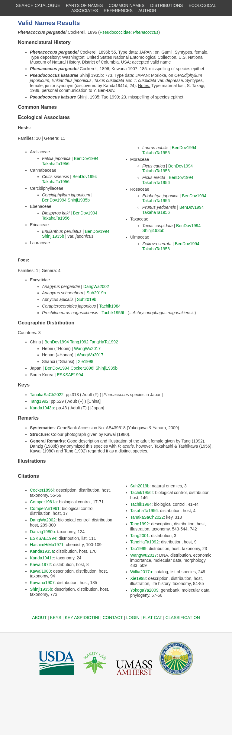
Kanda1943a (42, 407)
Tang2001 (139, 535)
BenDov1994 (86, 158)
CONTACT (113, 617)
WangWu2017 (87, 348)
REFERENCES (118, 10)
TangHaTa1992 (104, 341)
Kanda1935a (42, 551)
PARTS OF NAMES (84, 5)
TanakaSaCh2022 (46, 394)
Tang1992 (79, 341)
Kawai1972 (40, 564)
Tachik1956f (113, 312)
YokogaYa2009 (144, 590)
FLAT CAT (152, 617)
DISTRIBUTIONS (166, 5)
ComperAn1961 (45, 508)
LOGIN (133, 617)
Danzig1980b (42, 531)
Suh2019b (96, 292)
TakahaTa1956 (55, 163)
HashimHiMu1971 (46, 544)
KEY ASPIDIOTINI (82, 617)
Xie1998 (85, 361)
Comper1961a (43, 501)
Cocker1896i (82, 368)
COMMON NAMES (126, 5)
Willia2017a (141, 571)
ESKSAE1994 (70, 374)
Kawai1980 (40, 571)
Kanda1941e (42, 557)
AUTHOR (147, 10)
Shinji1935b (79, 200)
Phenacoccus (145, 32)
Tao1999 (138, 548)
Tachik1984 (110, 306)
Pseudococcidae (115, 32)
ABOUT (39, 617)
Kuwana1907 (42, 582)
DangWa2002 (96, 286)
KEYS (55, 617)
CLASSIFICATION (183, 617)
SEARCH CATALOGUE (38, 5)
